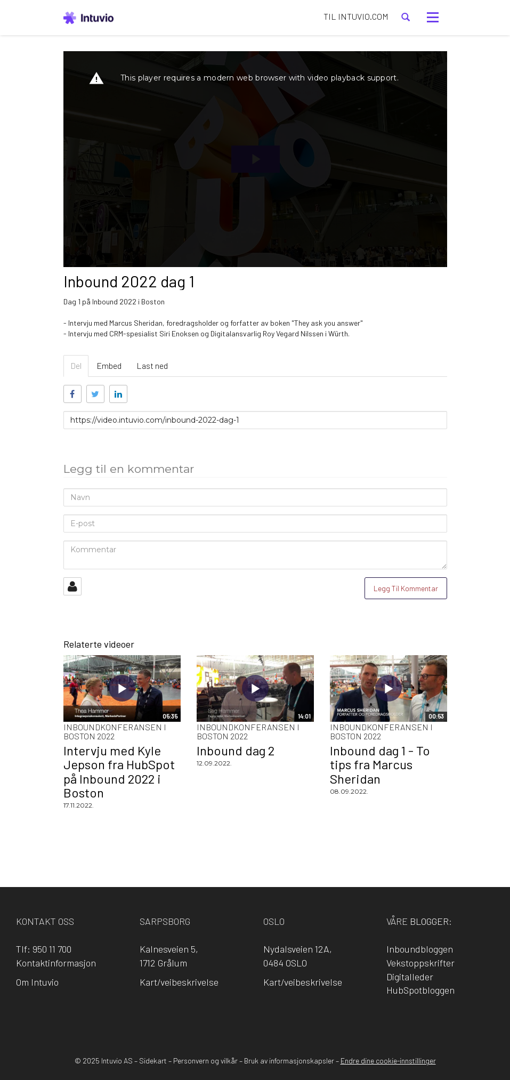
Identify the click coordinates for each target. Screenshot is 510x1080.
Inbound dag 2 (235, 750)
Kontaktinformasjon (56, 963)
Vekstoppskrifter (420, 963)
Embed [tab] (109, 365)
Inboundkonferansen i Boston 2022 (114, 732)
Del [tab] (76, 365)
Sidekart (153, 1060)
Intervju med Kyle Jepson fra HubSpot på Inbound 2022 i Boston (119, 771)
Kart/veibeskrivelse (179, 982)
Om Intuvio (37, 982)
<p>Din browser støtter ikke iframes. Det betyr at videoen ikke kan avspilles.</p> (255, 159)
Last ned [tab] (152, 365)
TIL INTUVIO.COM (355, 16)
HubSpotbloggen (420, 990)
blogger (429, 921)
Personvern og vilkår (205, 1060)
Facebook (209, 1018)
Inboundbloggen (419, 949)
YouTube (300, 1018)
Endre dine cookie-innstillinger (388, 1060)
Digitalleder (409, 976)
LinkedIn (240, 1018)
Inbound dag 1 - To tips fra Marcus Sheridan (380, 764)
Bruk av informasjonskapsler (289, 1060)
